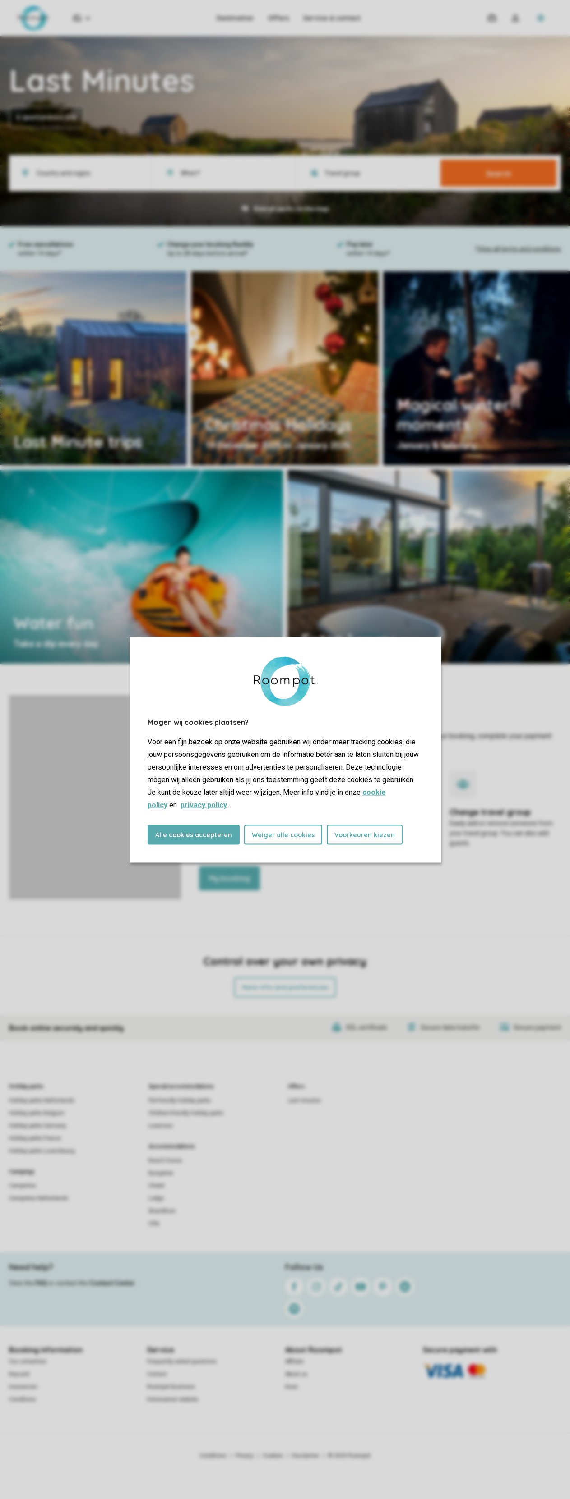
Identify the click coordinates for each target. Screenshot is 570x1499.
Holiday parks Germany (37, 1126)
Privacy (245, 1456)
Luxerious (160, 1126)
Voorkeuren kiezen (364, 834)
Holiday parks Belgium (37, 1113)
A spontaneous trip (46, 117)
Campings (22, 1172)
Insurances (23, 1387)
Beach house (165, 1160)
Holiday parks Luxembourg (41, 1151)
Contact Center (112, 1283)
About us (296, 1374)
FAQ (41, 1283)
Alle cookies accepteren (193, 834)
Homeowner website (172, 1399)
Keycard (19, 1374)
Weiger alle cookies (283, 834)
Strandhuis (162, 1211)
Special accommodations (181, 1086)
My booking (229, 878)
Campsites (22, 1186)
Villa (153, 1223)
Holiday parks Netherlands (41, 1100)
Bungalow (160, 1173)
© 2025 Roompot (349, 1456)
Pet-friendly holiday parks (179, 1100)
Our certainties (27, 1361)
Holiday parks (26, 1086)
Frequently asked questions (182, 1361)
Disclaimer (305, 1456)
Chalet (156, 1186)
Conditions (22, 1399)
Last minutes (304, 1100)
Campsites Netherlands (38, 1198)
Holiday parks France (35, 1138)
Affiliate (294, 1361)
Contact (157, 1374)
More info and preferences (285, 987)
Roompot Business (171, 1387)
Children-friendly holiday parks (185, 1113)
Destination (235, 18)
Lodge (156, 1198)
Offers (278, 18)
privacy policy (204, 804)
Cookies (273, 1456)
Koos (291, 1387)
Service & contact (332, 18)
